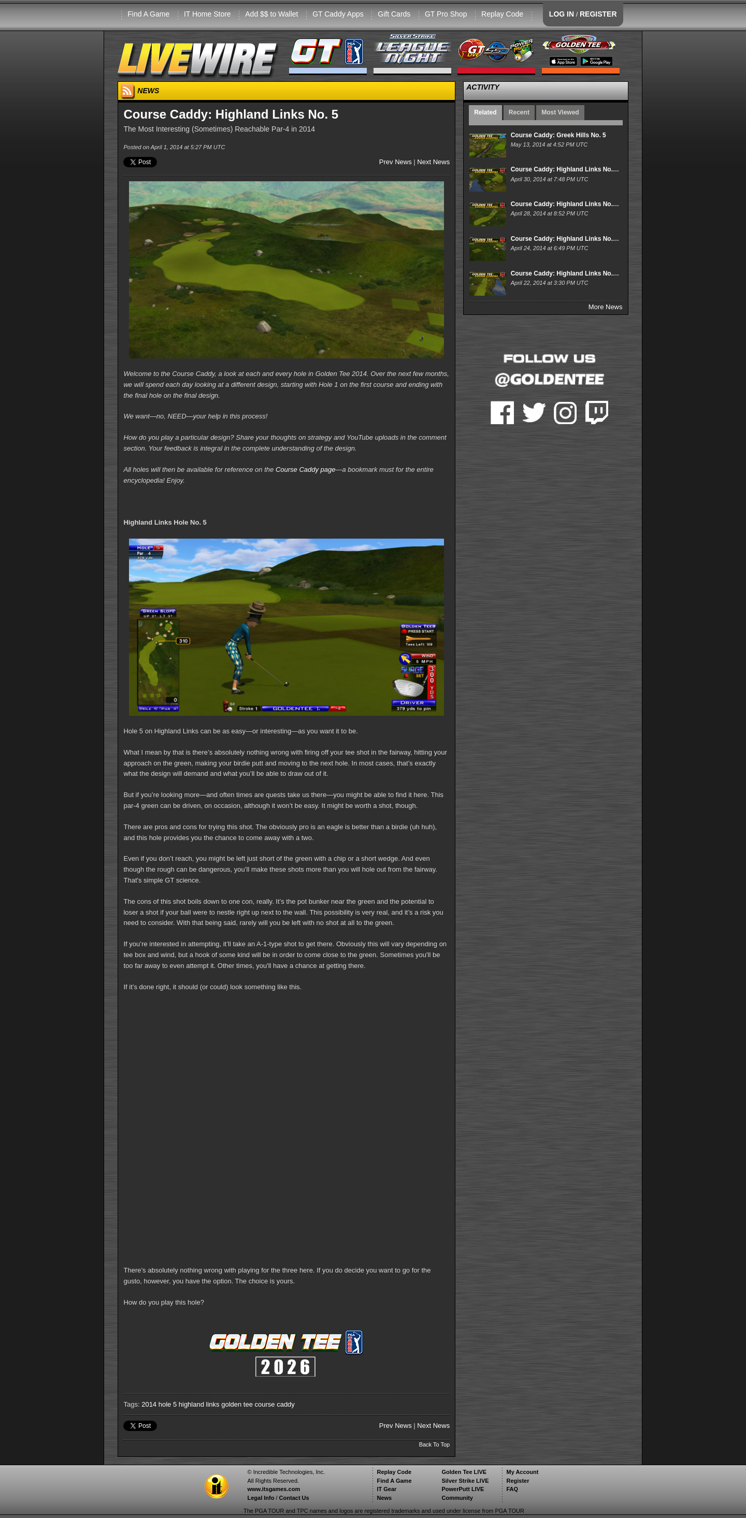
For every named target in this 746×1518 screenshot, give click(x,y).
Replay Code (502, 14)
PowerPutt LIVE (462, 1489)
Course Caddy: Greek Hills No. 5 (558, 135)
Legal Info (260, 1498)
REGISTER (598, 14)
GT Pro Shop (446, 14)
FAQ (512, 1489)
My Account (522, 1472)
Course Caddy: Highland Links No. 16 (566, 238)
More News (606, 307)
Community (457, 1498)
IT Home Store (207, 14)
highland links (199, 1404)
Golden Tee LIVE (463, 1472)
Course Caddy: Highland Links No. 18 (566, 169)
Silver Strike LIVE (465, 1481)
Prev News (395, 162)
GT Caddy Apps (338, 14)
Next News (433, 162)
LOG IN (561, 14)
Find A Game (148, 14)
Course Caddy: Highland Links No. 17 (566, 204)
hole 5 (168, 1404)
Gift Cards (394, 14)
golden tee (237, 1404)
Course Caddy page (306, 469)
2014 (148, 1404)
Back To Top (434, 1444)
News (384, 1498)
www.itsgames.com (273, 1489)
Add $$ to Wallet (271, 14)
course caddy (275, 1404)
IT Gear (386, 1489)
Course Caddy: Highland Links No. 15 (566, 273)
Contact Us (294, 1498)
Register (517, 1481)
